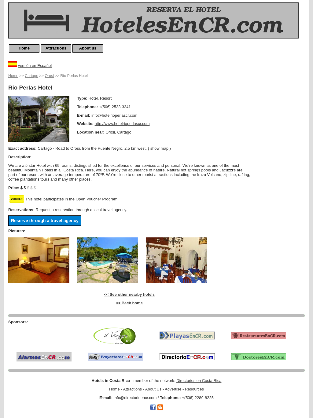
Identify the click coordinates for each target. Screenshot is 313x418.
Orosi (49, 76)
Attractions (56, 48)
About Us (153, 389)
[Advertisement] (280, 164)
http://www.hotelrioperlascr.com (122, 123)
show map (159, 148)
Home (24, 48)
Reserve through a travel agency (45, 220)
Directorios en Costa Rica (198, 380)
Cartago (31, 76)
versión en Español (35, 65)
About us (87, 48)
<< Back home (129, 303)
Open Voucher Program (96, 199)
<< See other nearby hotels (129, 294)
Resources (194, 389)
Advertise (173, 389)
